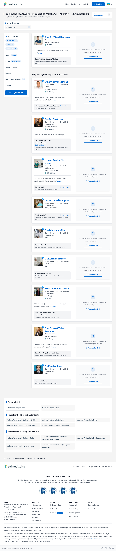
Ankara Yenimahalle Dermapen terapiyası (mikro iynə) (54, 437)
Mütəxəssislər (37, 505)
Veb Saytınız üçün (56, 509)
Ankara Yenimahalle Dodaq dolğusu (91, 438)
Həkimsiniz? (98, 4)
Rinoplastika (19, 459)
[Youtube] (113, 548)
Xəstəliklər (35, 511)
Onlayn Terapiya (94, 467)
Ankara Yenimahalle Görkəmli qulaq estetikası (56, 446)
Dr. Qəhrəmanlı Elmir (55, 230)
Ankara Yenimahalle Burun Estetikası (21, 425)
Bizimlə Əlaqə (74, 509)
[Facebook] (102, 548)
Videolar (76, 467)
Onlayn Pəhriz (107, 467)
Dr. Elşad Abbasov (54, 366)
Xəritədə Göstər (65, 106)
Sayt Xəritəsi (73, 517)
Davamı (40, 53)
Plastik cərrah (50, 40)
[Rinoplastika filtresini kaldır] (16, 40)
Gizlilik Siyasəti (74, 513)
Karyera (56, 513)
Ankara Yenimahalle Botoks (53, 420)
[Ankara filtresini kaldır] (12, 45)
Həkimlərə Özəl (55, 505)
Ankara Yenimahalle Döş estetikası (20, 446)
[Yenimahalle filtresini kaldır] (16, 49)
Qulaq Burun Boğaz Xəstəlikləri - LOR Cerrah (57, 86)
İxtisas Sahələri (37, 508)
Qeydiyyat (75, 4)
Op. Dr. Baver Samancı (56, 81)
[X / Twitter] (106, 548)
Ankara (30, 459)
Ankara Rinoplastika (16, 408)
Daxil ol (86, 4)
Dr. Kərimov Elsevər (55, 258)
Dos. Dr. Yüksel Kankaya (57, 37)
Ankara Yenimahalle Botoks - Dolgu (21, 438)
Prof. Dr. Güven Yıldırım (57, 288)
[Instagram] (110, 548)
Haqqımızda (73, 505)
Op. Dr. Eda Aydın (54, 119)
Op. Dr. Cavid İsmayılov (57, 200)
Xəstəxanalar (36, 520)
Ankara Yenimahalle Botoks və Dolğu (21, 420)
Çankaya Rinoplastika (50, 408)
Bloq (67, 4)
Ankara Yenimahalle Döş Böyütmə (55, 425)
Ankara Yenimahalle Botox (87, 420)
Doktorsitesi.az (93, 505)
